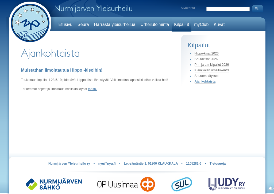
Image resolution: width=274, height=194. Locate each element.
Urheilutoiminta (154, 24)
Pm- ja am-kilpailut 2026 (212, 65)
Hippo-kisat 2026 (207, 53)
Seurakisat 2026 (206, 59)
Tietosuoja (218, 163)
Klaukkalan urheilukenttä (212, 70)
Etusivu (65, 24)
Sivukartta (188, 8)
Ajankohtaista (205, 81)
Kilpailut (181, 24)
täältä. (92, 89)
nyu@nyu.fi (107, 163)
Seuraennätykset (207, 76)
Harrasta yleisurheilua (115, 24)
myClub (201, 24)
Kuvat (219, 24)
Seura (83, 24)
